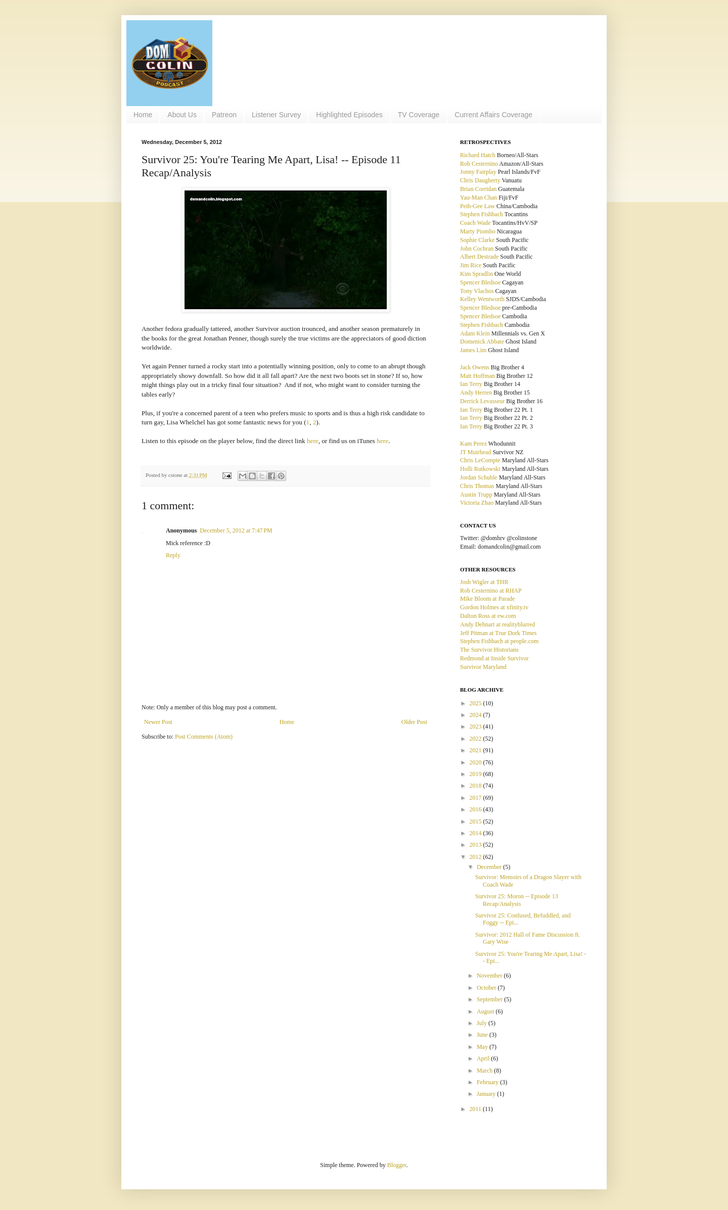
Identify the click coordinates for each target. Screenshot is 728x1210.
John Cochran (476, 248)
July (482, 1023)
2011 (476, 1108)
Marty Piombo (477, 231)
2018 (476, 785)
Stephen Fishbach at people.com (499, 641)
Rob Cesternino (479, 163)
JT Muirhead (475, 452)
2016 (476, 809)
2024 (476, 714)
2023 (476, 726)
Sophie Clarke (477, 240)
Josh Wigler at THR (484, 582)
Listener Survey (276, 115)
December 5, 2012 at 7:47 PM (236, 530)
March (485, 1070)
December (490, 866)
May (483, 1046)
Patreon (224, 115)
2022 (476, 738)
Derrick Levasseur (482, 401)
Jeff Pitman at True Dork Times (498, 633)
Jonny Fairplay (478, 171)
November (490, 975)
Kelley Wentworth (482, 299)
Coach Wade (475, 222)
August (486, 1011)
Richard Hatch (477, 155)
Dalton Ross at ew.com (488, 615)
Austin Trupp (476, 494)
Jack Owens (474, 367)
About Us (182, 115)
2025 (476, 703)
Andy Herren (476, 392)
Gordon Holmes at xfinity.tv (494, 607)
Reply (173, 555)
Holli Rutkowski (480, 468)
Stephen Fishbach (481, 214)
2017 (476, 797)
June (483, 1034)
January (487, 1093)
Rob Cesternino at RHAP (491, 590)
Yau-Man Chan (478, 197)
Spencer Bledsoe (480, 282)
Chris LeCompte (480, 460)
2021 (476, 750)
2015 (476, 821)
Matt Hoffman (477, 375)
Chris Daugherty (480, 180)
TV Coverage (418, 115)
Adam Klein (475, 333)
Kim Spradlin (476, 273)
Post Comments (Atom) (204, 736)
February (488, 1082)
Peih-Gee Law (477, 206)
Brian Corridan (478, 188)
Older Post (414, 721)
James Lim (473, 350)
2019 (476, 774)
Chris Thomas (477, 486)
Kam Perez (473, 443)
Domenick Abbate (482, 341)
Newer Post (158, 721)
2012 (476, 856)
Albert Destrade (479, 256)
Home (142, 115)
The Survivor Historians (489, 649)
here (312, 441)
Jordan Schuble (478, 477)
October (487, 987)
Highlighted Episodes (349, 115)
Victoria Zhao (476, 502)
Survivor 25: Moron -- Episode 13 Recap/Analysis (516, 900)
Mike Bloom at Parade (487, 598)
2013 (476, 844)
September (490, 999)
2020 (476, 762)
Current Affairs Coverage (493, 115)
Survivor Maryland (483, 666)
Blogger (396, 1165)
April (484, 1058)
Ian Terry (471, 384)
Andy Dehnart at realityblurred (497, 624)
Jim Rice (470, 265)
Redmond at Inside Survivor (494, 658)
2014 (476, 833)
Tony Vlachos (477, 291)
